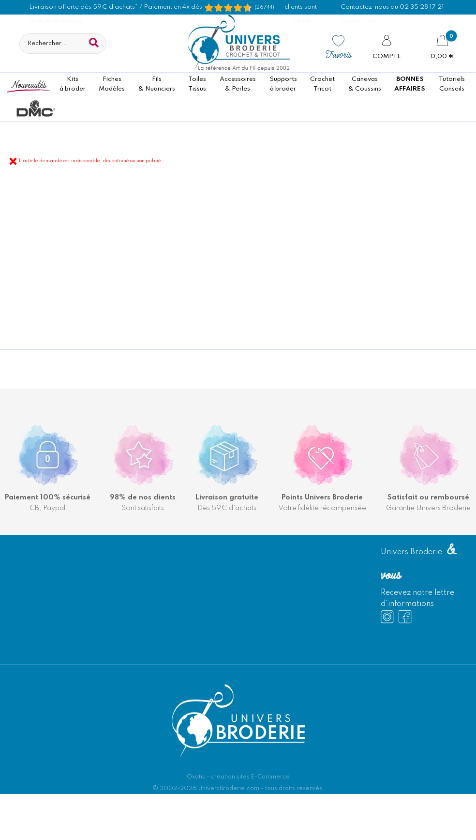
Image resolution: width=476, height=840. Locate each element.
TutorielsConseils (452, 84)
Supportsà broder (283, 84)
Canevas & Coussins (364, 84)
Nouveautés (28, 84)
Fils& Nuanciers (156, 84)
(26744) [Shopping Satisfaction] (264, 7)
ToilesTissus (197, 84)
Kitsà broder (73, 84)
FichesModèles (112, 84)
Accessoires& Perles (238, 84)
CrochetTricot (322, 84)
